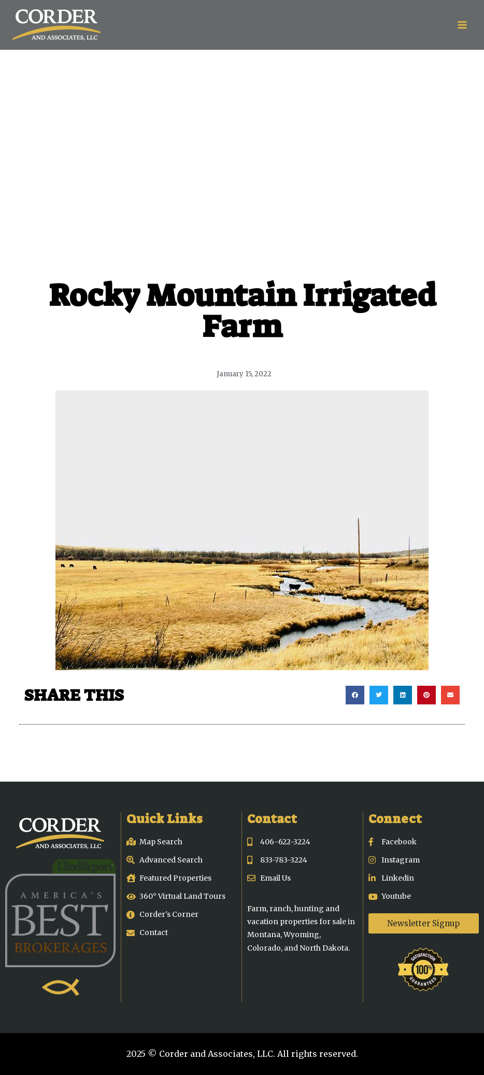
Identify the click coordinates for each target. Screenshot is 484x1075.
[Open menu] (462, 25)
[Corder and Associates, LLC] (56, 24)
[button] (355, 695)
